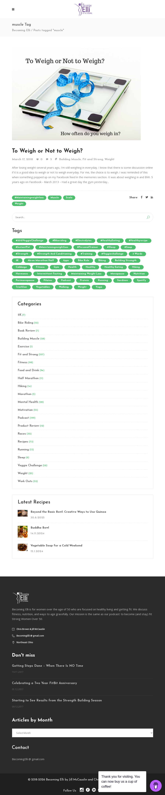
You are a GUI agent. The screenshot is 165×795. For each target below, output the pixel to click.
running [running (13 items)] (103, 280)
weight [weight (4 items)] (82, 287)
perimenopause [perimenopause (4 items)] (25, 280)
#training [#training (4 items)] (86, 254)
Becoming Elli (21, 30)
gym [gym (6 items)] (56, 267)
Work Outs (25, 481)
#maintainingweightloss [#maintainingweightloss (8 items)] (53, 247)
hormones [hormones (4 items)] (22, 274)
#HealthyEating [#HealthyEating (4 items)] (110, 240)
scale (69, 197)
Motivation (25, 410)
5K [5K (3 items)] (17, 260)
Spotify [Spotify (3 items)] (141, 280)
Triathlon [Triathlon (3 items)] (21, 287)
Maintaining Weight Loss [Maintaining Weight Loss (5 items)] (86, 274)
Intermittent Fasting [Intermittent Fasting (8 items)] (49, 274)
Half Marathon (28, 378)
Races (22, 433)
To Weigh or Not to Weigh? (47, 151)
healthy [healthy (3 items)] (90, 267)
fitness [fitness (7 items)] (40, 267)
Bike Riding (25, 322)
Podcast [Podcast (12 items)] (66, 280)
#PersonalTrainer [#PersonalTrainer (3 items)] (87, 247)
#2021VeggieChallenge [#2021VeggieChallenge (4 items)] (29, 240)
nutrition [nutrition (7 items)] (139, 274)
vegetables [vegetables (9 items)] (43, 287)
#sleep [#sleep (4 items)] (111, 247)
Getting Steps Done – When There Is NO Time (47, 665)
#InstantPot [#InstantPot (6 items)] (23, 247)
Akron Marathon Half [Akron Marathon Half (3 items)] (41, 260)
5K (19, 314)
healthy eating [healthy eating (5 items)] (113, 267)
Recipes (23, 441)
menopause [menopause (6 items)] (117, 274)
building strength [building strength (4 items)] (125, 260)
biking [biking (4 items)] (102, 260)
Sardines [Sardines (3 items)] (122, 280)
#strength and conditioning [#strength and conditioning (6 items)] (54, 254)
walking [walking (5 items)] (64, 287)
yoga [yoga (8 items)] (99, 287)
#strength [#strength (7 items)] (22, 254)
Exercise (23, 346)
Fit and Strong (92, 159)
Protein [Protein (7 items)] (84, 280)
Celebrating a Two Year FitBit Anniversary (44, 683)
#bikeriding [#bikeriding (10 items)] (59, 240)
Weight (109, 159)
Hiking (22, 386)
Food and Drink (28, 370)
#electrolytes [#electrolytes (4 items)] (83, 240)
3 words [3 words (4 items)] (137, 254)
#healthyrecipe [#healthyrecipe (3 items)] (138, 240)
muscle (55, 197)
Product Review (28, 425)
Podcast (23, 417)
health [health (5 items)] (72, 267)
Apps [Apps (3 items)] (66, 260)
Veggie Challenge (30, 465)
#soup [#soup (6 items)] (128, 247)
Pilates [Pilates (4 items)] (48, 280)
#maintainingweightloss (29, 197)
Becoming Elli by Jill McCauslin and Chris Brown (78, 779)
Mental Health (28, 402)
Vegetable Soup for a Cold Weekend (56, 545)
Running (23, 449)
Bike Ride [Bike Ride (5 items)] (83, 260)
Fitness (22, 362)
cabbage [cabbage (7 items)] (21, 267)
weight (19, 204)
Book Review (26, 330)
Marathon (24, 394)
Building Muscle (70, 159)
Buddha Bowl (40, 527)
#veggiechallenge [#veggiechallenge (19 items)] (112, 254)
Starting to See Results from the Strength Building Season (57, 700)
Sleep (21, 457)
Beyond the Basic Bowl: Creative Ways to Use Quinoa (68, 511)
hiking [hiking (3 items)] (136, 267)
